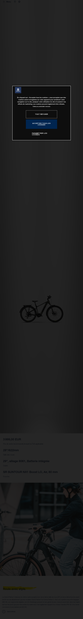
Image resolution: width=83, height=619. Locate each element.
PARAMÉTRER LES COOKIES (39, 134)
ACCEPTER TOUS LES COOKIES (41, 124)
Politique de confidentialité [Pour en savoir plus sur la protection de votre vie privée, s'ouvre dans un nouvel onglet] (39, 106)
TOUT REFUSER (41, 114)
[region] (41, 113)
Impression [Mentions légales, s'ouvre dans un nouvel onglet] (47, 106)
